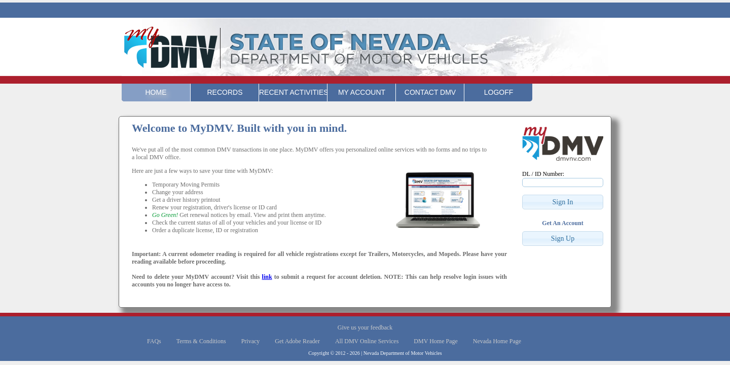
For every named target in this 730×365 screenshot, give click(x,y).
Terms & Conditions (201, 341)
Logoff (499, 92)
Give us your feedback (365, 327)
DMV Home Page (435, 341)
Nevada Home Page (497, 341)
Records (224, 92)
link (267, 276)
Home (156, 92)
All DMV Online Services (366, 341)
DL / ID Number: (543, 173)
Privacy (250, 341)
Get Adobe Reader (297, 341)
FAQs (154, 341)
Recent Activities (293, 92)
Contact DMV (430, 92)
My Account (361, 92)
